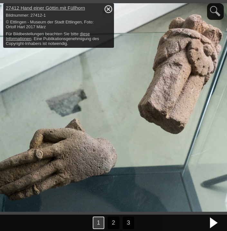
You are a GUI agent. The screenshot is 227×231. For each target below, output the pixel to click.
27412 (45, 8)
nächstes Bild (214, 223)
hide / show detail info (108, 9)
